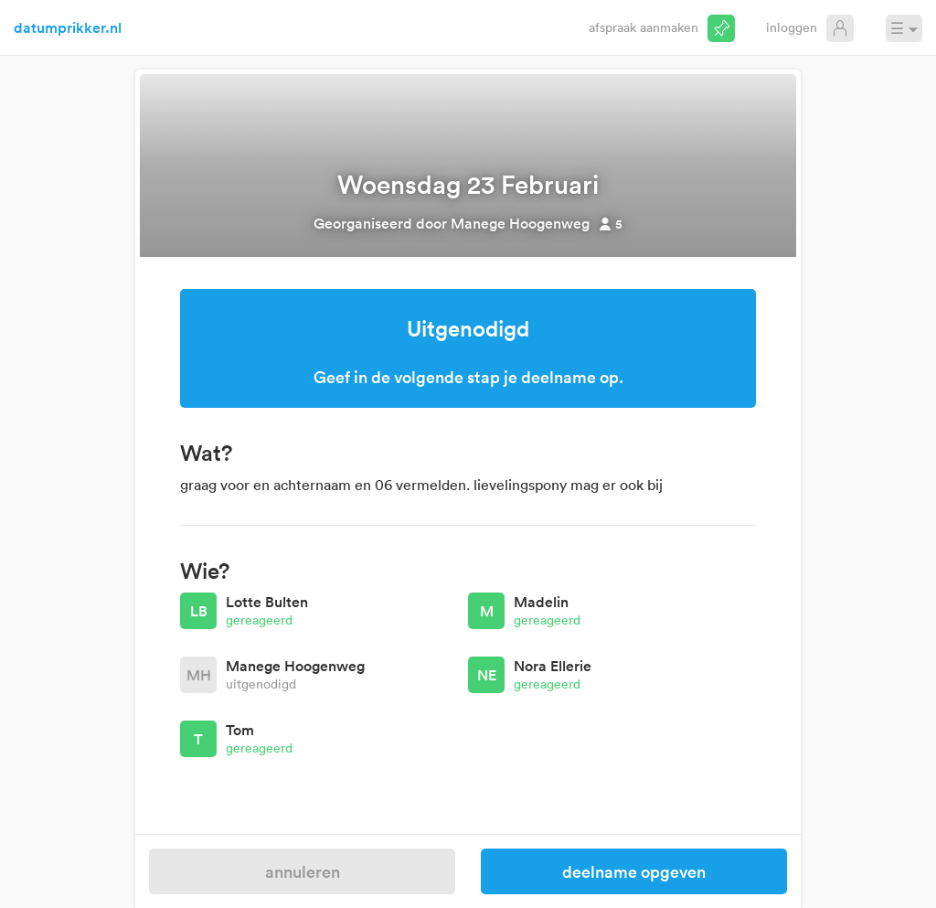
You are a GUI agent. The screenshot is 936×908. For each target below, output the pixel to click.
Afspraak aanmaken (643, 27)
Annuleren (302, 871)
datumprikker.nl (68, 27)
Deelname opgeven (634, 871)
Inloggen (791, 27)
